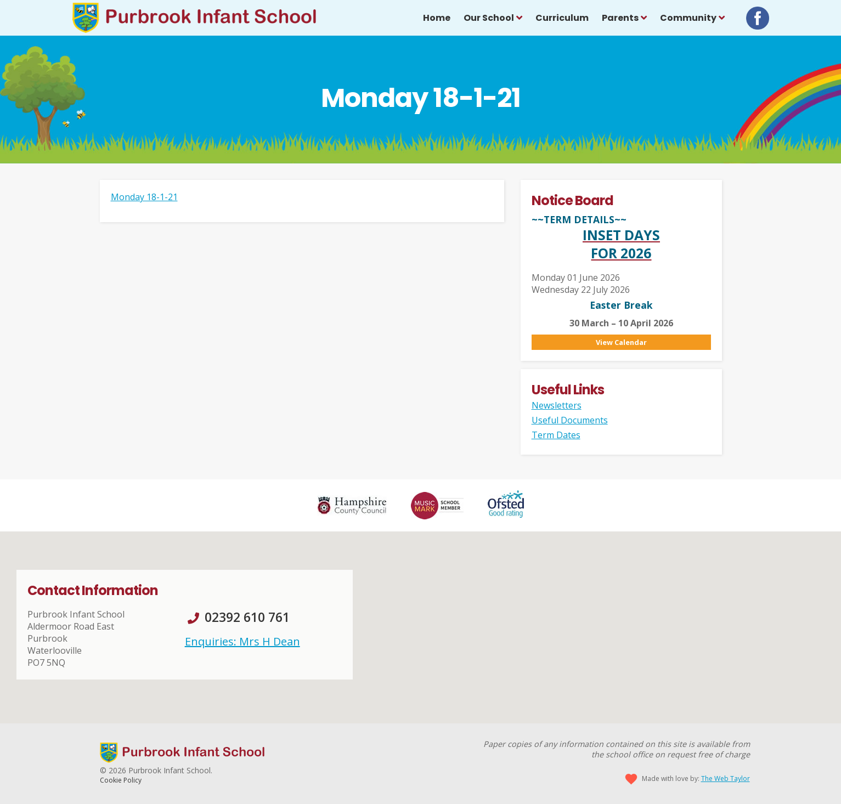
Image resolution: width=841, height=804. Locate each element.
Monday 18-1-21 (144, 197)
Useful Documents (570, 420)
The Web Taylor (725, 778)
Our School (489, 18)
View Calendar (621, 342)
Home (436, 18)
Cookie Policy (121, 780)
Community (688, 18)
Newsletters (557, 405)
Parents (620, 18)
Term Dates (556, 435)
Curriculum (562, 18)
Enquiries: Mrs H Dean (242, 641)
